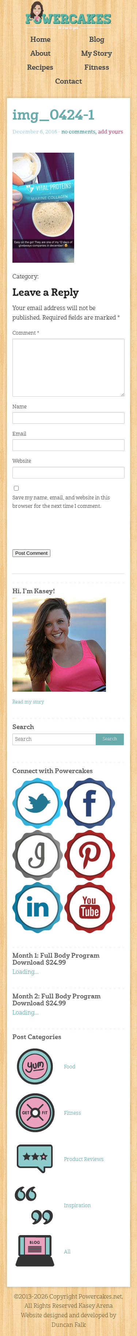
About (40, 54)
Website (21, 461)
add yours (110, 132)
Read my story (28, 702)
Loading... (25, 972)
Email (19, 434)
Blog (96, 40)
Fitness (96, 68)
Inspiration (77, 1205)
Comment (25, 333)
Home (40, 40)
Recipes (40, 68)
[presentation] (67, 531)
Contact (68, 82)
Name (19, 406)
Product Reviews (84, 1159)
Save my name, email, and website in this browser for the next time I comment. (61, 502)
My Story (96, 54)
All (67, 1252)
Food (69, 1067)
